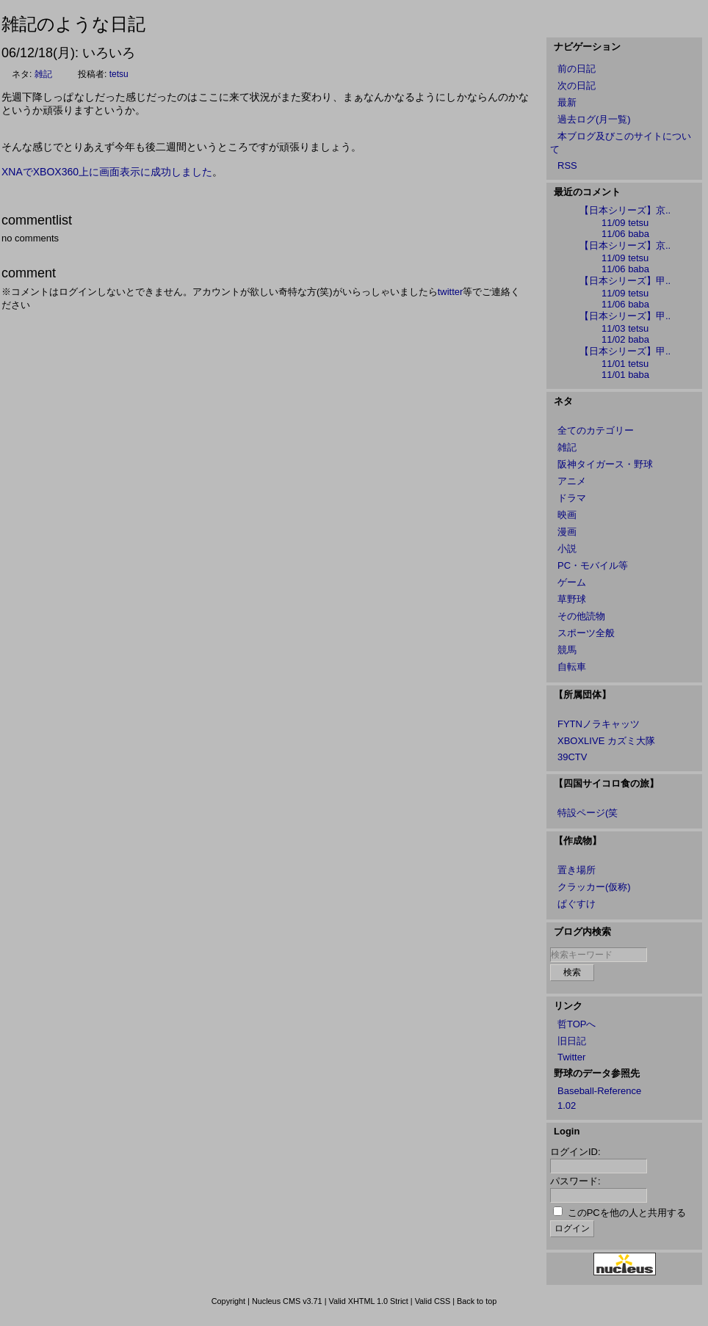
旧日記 (571, 1040)
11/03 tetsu (625, 328)
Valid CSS (433, 1301)
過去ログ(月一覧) (594, 119)
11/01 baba (625, 374)
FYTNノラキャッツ (598, 723)
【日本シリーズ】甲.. (625, 280)
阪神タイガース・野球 (605, 464)
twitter (450, 291)
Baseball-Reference (599, 1090)
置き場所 (576, 869)
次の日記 (576, 85)
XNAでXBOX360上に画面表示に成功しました (106, 172)
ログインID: (575, 1151)
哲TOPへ (576, 1024)
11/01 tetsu (625, 363)
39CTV (572, 756)
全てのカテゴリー (595, 430)
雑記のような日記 (73, 24)
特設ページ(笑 (587, 812)
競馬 (567, 649)
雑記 (43, 74)
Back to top (476, 1301)
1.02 (566, 1105)
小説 (567, 548)
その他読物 (581, 616)
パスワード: (575, 1181)
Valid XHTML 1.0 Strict (368, 1301)
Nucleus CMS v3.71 (287, 1301)
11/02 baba (625, 339)
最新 (567, 102)
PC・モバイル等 (592, 565)
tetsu (119, 74)
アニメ (571, 481)
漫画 (567, 531)
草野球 (571, 599)
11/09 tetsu (625, 222)
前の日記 (576, 68)
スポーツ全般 (586, 632)
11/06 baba (625, 233)
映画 (567, 514)
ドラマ (571, 497)
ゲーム (571, 582)
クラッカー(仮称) (594, 886)
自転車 (571, 666)
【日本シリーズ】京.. (625, 210)
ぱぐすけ (576, 903)
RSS (567, 165)
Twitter (571, 1057)
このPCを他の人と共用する (627, 1212)
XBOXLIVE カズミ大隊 (606, 740)
